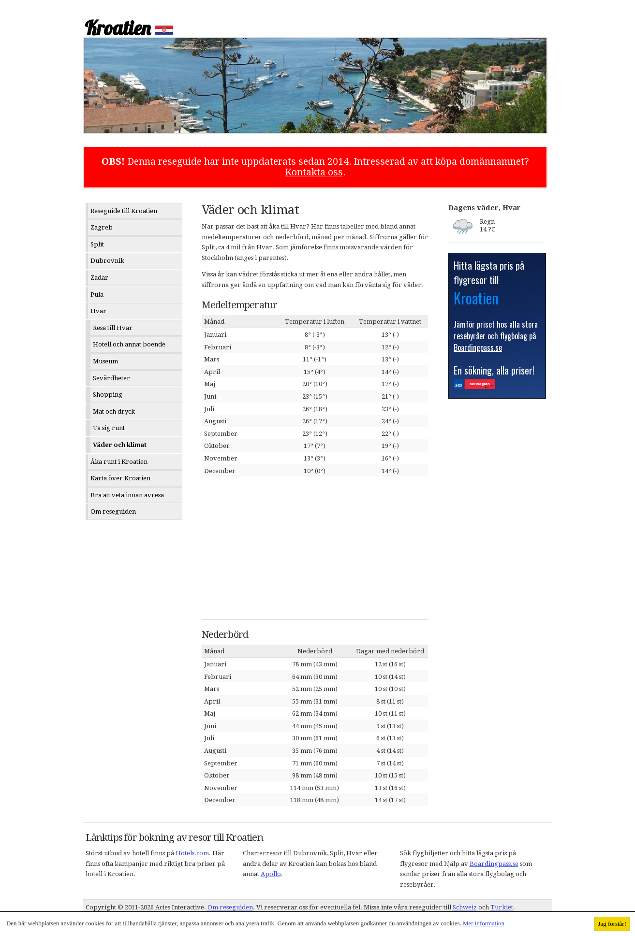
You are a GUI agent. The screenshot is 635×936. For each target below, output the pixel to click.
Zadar (99, 277)
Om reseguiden (113, 511)
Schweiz (465, 907)
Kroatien (117, 28)
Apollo (271, 874)
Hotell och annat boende (129, 344)
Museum (105, 361)
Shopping (107, 394)
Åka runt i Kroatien (119, 461)
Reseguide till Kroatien (123, 211)
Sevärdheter (111, 378)
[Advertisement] (274, 551)
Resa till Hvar (113, 327)
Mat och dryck (114, 411)
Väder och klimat (120, 444)
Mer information (483, 923)
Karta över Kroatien (120, 478)
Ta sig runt (109, 428)
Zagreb (101, 227)
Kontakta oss (314, 172)
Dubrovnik (107, 260)
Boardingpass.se (494, 863)
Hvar (98, 311)
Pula (96, 294)
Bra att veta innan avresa (127, 495)
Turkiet (501, 907)
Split (97, 244)
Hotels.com (192, 853)
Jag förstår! (612, 923)
